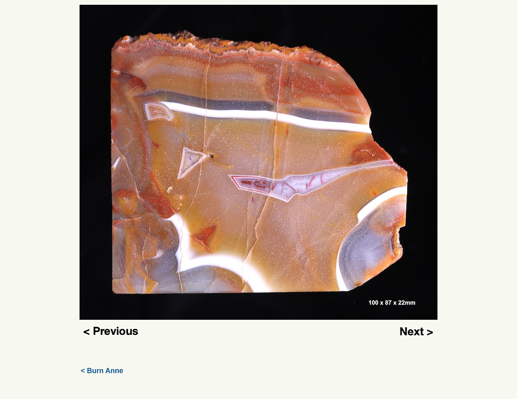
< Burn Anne (102, 371)
